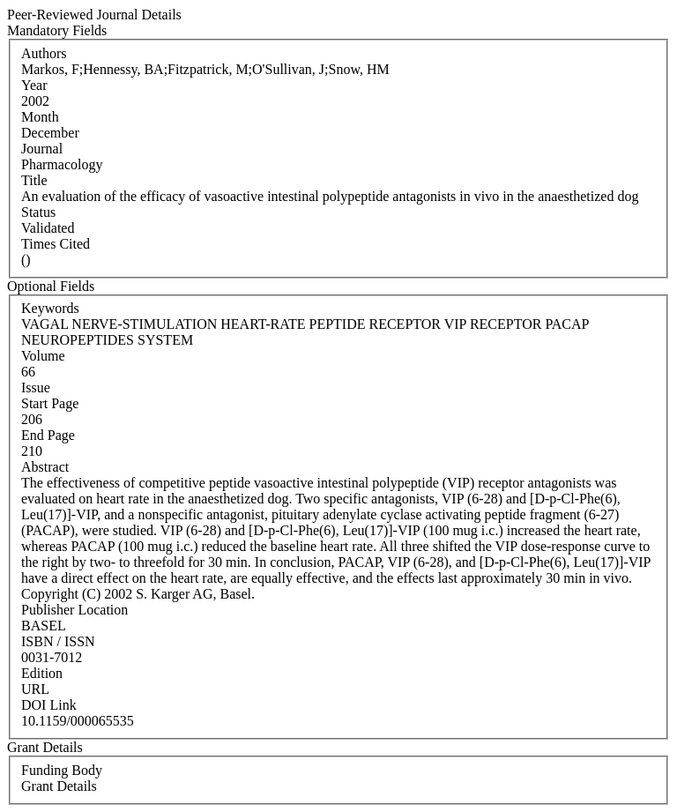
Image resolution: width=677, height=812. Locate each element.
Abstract (45, 466)
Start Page (49, 403)
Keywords (50, 308)
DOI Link (49, 704)
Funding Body (61, 770)
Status (38, 212)
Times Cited (55, 243)
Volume (42, 355)
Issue (35, 387)
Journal (42, 148)
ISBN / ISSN (58, 641)
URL (35, 689)
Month (40, 116)
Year (34, 85)
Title (34, 180)
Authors (44, 53)
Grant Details (59, 785)
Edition (42, 673)
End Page (48, 435)
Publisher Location (74, 609)
